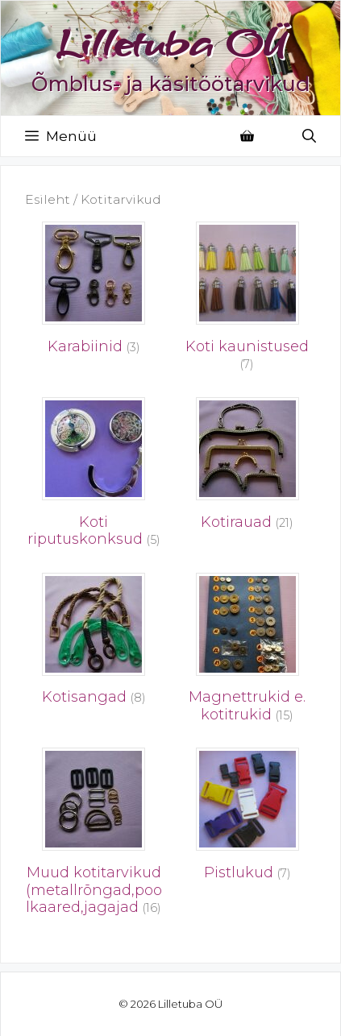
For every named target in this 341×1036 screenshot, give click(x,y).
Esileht (47, 199)
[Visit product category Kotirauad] (248, 468)
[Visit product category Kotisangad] (94, 644)
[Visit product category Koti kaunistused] (248, 301)
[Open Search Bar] (309, 136)
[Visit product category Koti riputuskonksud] (94, 477)
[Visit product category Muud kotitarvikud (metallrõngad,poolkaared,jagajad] (94, 836)
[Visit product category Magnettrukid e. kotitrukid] (248, 652)
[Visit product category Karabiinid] (94, 292)
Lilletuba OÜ (171, 42)
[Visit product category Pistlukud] (248, 818)
